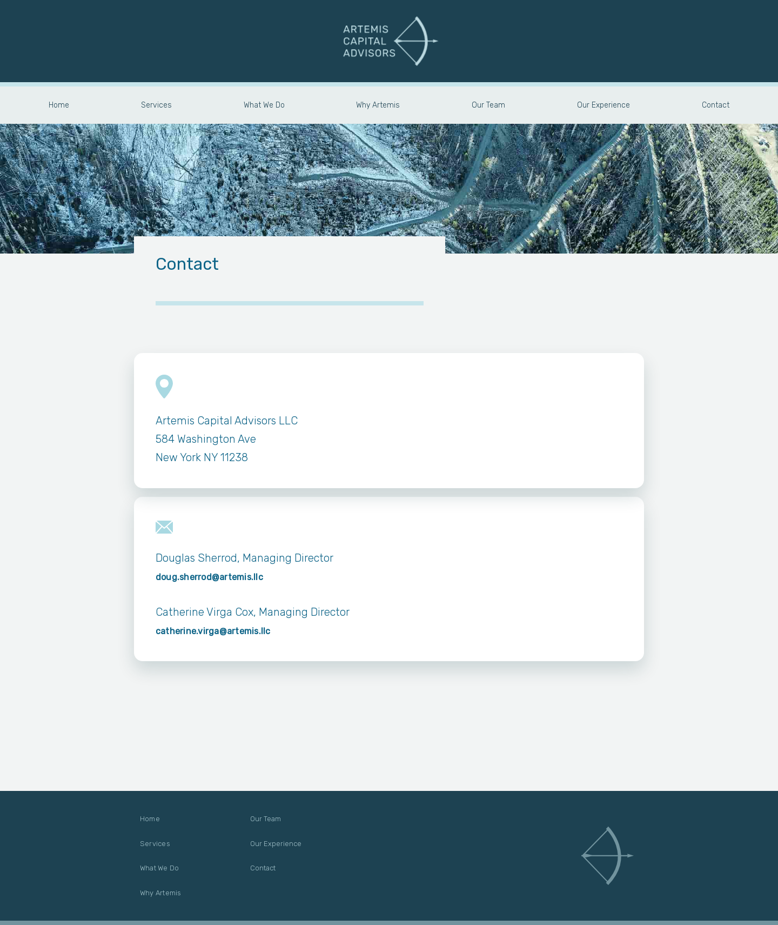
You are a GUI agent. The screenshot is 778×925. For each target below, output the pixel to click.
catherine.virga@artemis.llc (213, 631)
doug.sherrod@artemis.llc (209, 577)
